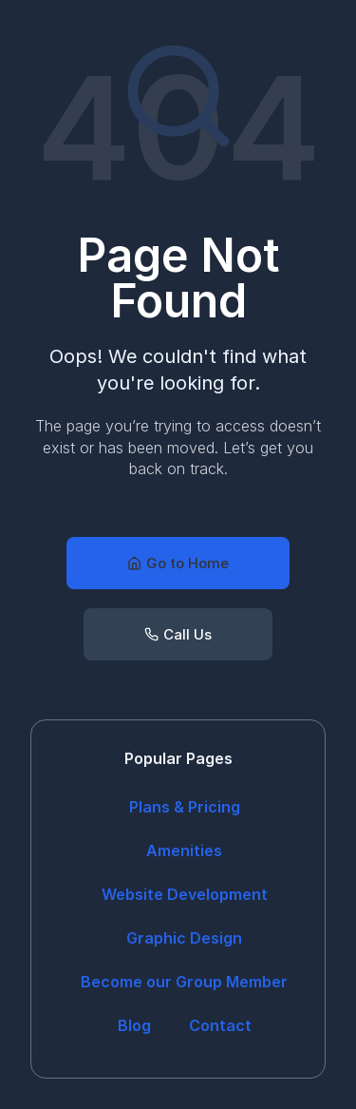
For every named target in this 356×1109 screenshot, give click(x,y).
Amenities (184, 850)
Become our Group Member (184, 981)
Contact (220, 1025)
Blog (134, 1025)
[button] (178, 563)
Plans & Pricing (184, 806)
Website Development (185, 894)
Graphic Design (184, 937)
